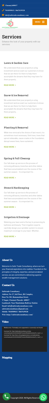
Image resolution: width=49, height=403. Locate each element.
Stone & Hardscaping (16, 187)
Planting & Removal (16, 127)
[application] (24, 339)
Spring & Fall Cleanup (17, 158)
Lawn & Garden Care (16, 62)
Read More (9, 85)
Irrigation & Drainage (16, 217)
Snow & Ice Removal (16, 95)
